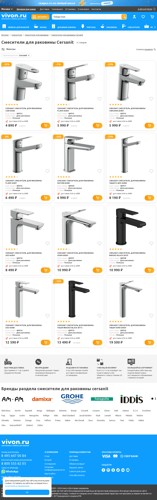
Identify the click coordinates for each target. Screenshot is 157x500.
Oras (38, 420)
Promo (58, 420)
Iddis (56, 415)
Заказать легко (76, 467)
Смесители (17, 35)
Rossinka (101, 420)
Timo (122, 420)
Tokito (131, 420)
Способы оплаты (77, 475)
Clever (107, 411)
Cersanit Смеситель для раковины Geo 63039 (23, 254)
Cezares (96, 411)
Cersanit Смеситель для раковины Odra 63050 (75, 254)
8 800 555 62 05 (13, 463)
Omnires (17, 420)
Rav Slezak (79, 420)
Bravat (73, 411)
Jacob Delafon (85, 415)
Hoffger (46, 415)
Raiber (67, 420)
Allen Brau (5, 411)
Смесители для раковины (37, 35)
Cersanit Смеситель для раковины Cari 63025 (23, 109)
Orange (28, 420)
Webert (29, 425)
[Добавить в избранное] (48, 99)
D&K (116, 411)
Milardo (129, 415)
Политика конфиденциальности (55, 468)
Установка (70, 9)
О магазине (83, 9)
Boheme (62, 411)
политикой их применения (17, 486)
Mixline (140, 415)
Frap (3, 415)
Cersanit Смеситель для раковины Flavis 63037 (23, 182)
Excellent (147, 411)
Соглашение (50, 464)
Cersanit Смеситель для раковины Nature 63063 (75, 182)
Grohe (22, 415)
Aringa (39, 411)
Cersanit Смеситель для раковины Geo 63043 (23, 326)
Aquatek (28, 411)
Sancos (112, 420)
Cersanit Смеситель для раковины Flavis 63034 (75, 109)
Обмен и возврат (77, 464)
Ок (27, 492)
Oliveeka (5, 420)
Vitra (3, 425)
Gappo (12, 415)
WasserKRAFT (16, 425)
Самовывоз (57, 9)
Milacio (118, 415)
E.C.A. (135, 411)
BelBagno (51, 411)
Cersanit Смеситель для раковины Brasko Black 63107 (127, 254)
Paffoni (48, 420)
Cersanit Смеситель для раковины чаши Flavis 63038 (127, 182)
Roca (91, 420)
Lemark (108, 415)
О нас (47, 456)
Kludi (98, 415)
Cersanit (84, 411)
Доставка (44, 9)
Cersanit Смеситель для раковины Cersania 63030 (127, 109)
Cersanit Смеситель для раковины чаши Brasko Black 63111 (75, 326)
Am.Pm (18, 411)
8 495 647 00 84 (13, 456)
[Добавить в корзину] (45, 125)
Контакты (96, 9)
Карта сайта (50, 474)
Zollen (40, 425)
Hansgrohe (34, 415)
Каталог (5, 35)
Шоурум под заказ (26, 9)
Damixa (126, 411)
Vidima (141, 420)
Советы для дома (77, 471)
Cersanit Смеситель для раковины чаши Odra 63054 (127, 326)
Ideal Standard (69, 415)
